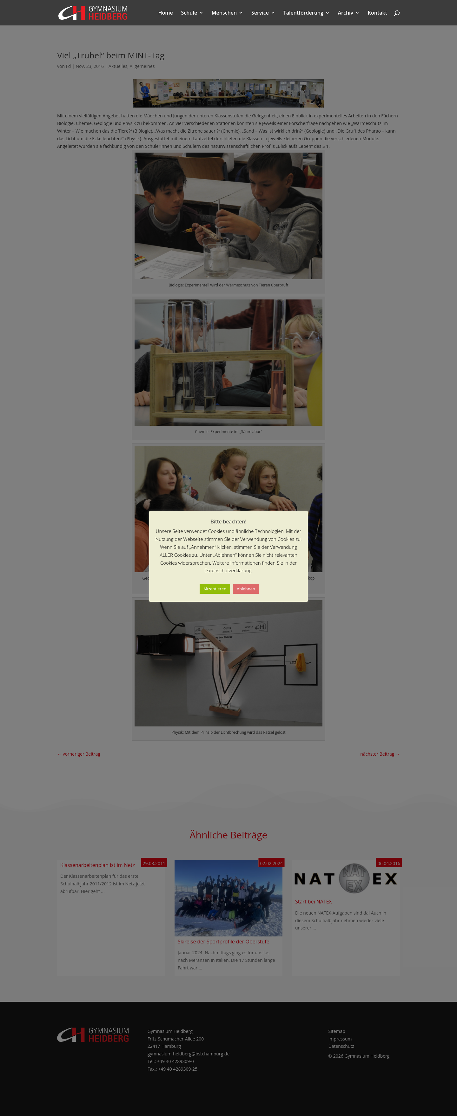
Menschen (224, 13)
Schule (189, 13)
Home (165, 13)
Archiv (346, 13)
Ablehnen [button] (246, 589)
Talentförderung (303, 13)
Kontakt (377, 13)
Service (260, 13)
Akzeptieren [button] (214, 589)
